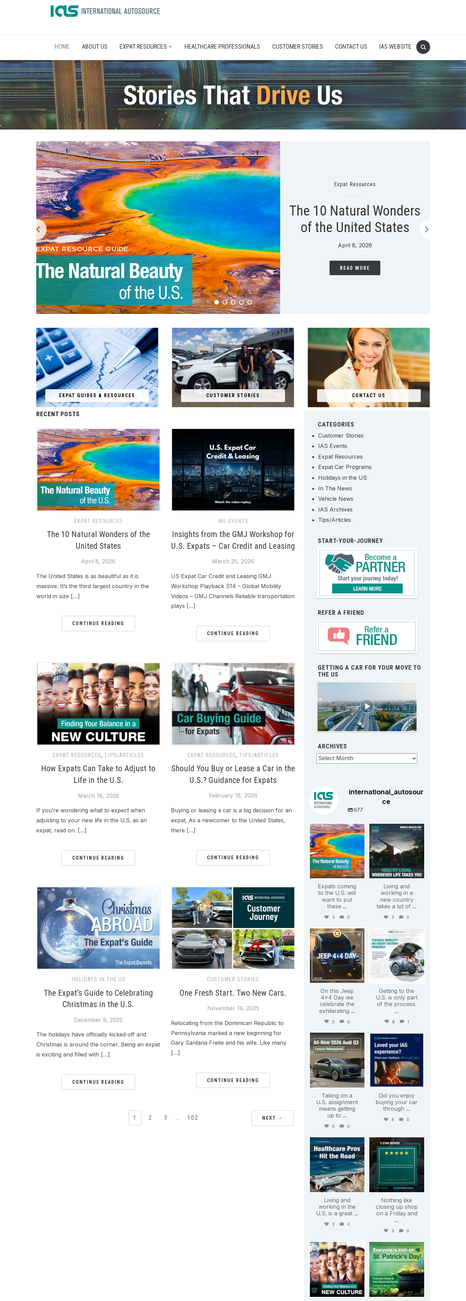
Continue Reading (98, 623)
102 (193, 1117)
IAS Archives (335, 509)
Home (62, 46)
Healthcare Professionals (222, 46)
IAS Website (395, 46)
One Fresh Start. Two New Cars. (233, 993)
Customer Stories (297, 46)
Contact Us (351, 46)
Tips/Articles (124, 755)
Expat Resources (143, 46)
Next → (272, 1118)
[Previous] (36, 229)
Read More (355, 268)
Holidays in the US (98, 979)
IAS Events (233, 521)
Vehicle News (335, 498)
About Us (94, 46)
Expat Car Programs (345, 466)
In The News (335, 488)
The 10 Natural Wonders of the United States (355, 219)
